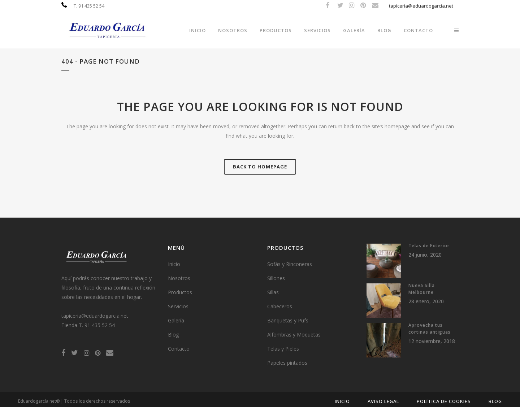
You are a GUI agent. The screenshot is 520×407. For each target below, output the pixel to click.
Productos (180, 292)
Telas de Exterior (429, 246)
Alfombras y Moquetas (294, 334)
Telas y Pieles (283, 348)
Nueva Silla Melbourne (421, 288)
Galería (176, 320)
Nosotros (179, 278)
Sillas (273, 292)
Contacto (179, 348)
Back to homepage (260, 166)
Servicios (178, 306)
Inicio (174, 264)
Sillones (276, 278)
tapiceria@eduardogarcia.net (421, 6)
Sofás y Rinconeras (289, 264)
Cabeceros (279, 306)
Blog (173, 334)
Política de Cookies (444, 401)
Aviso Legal (383, 401)
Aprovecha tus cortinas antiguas (429, 328)
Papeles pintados (287, 362)
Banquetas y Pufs (287, 320)
